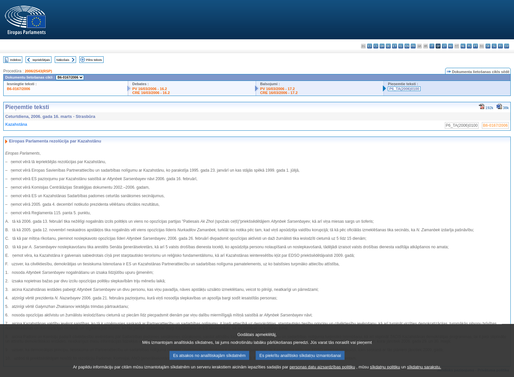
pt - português (475, 46)
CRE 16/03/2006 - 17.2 (278, 93)
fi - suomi (500, 46)
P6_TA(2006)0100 (404, 89)
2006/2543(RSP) (38, 71)
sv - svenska (506, 46)
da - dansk (382, 46)
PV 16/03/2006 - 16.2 (149, 89)
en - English (407, 46)
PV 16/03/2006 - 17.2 (277, 89)
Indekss (15, 60)
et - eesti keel (394, 46)
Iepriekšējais (41, 60)
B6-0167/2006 (18, 89)
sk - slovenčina (487, 46)
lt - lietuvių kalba (444, 46)
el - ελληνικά (400, 46)
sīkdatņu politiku (385, 371)
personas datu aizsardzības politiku (322, 371)
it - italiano (431, 46)
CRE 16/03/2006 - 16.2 (150, 93)
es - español (369, 46)
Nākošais (62, 60)
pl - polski (469, 46)
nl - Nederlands (463, 46)
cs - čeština (375, 46)
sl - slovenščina (494, 46)
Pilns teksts (94, 60)
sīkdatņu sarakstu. (424, 371)
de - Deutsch (388, 46)
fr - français (413, 46)
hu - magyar (450, 46)
